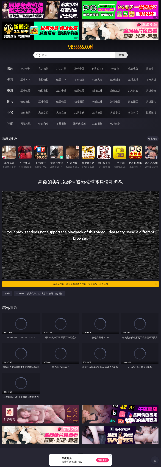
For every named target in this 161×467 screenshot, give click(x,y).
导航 (10, 123)
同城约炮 (25, 123)
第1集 (7, 293)
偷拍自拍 (43, 90)
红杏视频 (97, 123)
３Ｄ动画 (79, 79)
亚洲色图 (43, 101)
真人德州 (43, 68)
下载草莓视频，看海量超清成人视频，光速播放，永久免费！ (104, 284)
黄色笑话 (133, 112)
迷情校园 (97, 112)
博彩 (10, 68)
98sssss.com (80, 47)
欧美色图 (61, 101)
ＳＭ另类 (151, 79)
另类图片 (151, 101)
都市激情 (25, 112)
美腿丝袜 (97, 101)
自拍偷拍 (43, 79)
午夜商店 (43, 123)
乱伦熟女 (133, 90)
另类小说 (115, 112)
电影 (10, 90)
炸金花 (115, 68)
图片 (10, 101)
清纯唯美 (115, 101)
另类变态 (151, 90)
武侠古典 (79, 112)
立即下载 (102, 460)
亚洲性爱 (25, 90)
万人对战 (61, 68)
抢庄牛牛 (151, 68)
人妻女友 (61, 112)
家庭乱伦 (43, 112)
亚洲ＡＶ (25, 79)
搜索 (121, 55)
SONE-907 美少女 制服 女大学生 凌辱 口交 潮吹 (39, 293)
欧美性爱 (79, 90)
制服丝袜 (97, 90)
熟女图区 (133, 101)
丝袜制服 (115, 79)
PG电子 (25, 68)
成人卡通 (61, 90)
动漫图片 (79, 101)
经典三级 (115, 90)
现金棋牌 (133, 68)
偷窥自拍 (25, 101)
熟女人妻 (97, 79)
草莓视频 (61, 123)
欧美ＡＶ (61, 79)
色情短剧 (115, 123)
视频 (10, 79)
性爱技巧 (151, 112)
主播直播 (133, 79)
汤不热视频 (79, 123)
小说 (10, 112)
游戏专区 (79, 68)
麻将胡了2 (97, 68)
